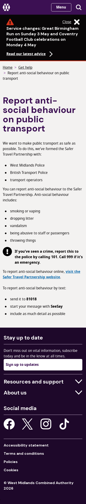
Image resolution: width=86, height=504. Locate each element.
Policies (11, 461)
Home (8, 67)
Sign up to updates (22, 364)
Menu (61, 7)
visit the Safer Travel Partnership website (41, 274)
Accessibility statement (26, 445)
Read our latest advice (30, 54)
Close (71, 22)
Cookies (11, 470)
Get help (25, 67)
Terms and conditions (24, 453)
